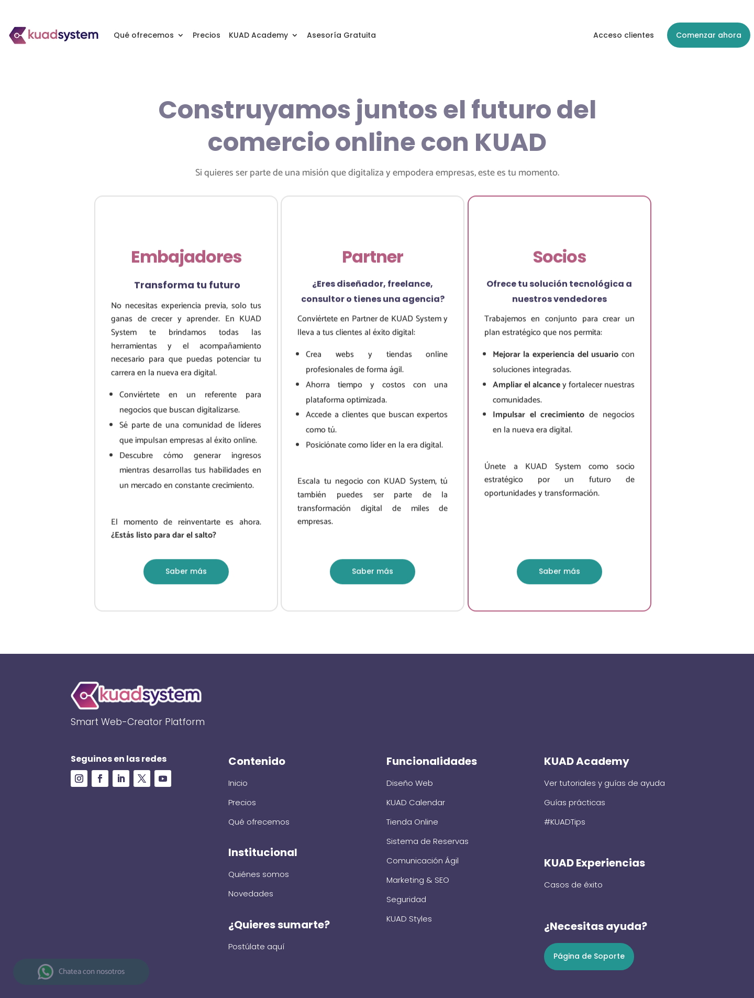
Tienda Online (412, 821)
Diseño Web (409, 782)
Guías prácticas (574, 802)
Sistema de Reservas (427, 841)
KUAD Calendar (415, 802)
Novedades (250, 893)
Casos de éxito (573, 884)
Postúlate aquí (256, 946)
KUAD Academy (258, 35)
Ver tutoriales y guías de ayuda (604, 782)
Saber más (186, 573)
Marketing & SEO (417, 879)
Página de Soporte (589, 956)
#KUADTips (564, 821)
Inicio (238, 782)
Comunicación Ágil (422, 860)
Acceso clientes (623, 35)
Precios (206, 35)
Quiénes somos (258, 874)
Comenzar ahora (708, 35)
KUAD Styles (409, 918)
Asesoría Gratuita (341, 35)
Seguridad (406, 899)
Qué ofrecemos (144, 35)
